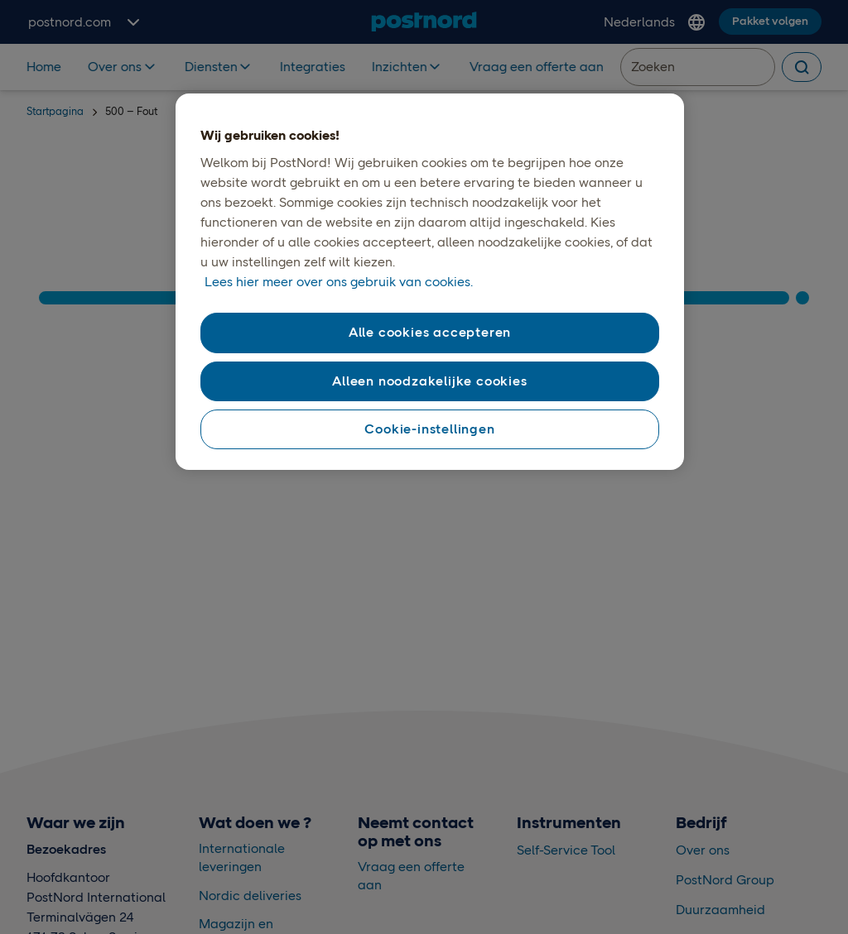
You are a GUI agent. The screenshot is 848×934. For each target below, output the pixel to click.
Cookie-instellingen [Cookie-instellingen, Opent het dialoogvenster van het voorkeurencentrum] (429, 429)
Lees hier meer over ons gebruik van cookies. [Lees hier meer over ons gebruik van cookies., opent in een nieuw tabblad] (339, 282)
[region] (430, 282)
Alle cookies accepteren (430, 332)
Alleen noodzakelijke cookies (429, 381)
